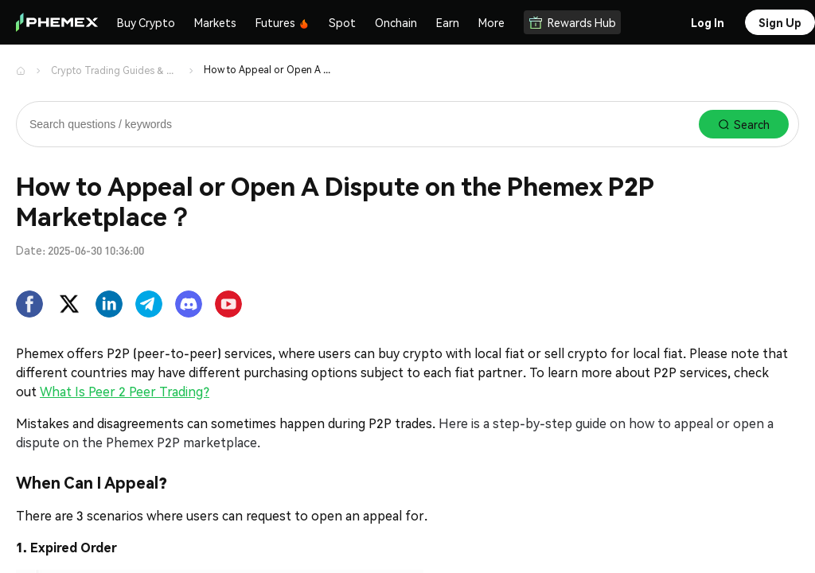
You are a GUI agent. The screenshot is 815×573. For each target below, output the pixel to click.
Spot (342, 22)
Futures (282, 22)
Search (744, 124)
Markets (215, 22)
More (491, 22)
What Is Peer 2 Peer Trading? (124, 391)
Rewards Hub (572, 22)
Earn (447, 22)
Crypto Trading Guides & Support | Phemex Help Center (114, 70)
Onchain (396, 22)
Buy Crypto (146, 22)
